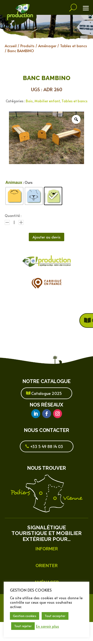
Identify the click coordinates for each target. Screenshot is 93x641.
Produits (27, 45)
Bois (29, 101)
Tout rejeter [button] (23, 626)
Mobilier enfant (47, 101)
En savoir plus (47, 626)
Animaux (13, 182)
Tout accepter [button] (55, 616)
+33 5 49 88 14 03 (46, 446)
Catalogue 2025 (46, 393)
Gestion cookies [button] (24, 616)
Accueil (11, 45)
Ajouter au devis (46, 236)
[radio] (14, 196)
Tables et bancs (73, 45)
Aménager (47, 45)
